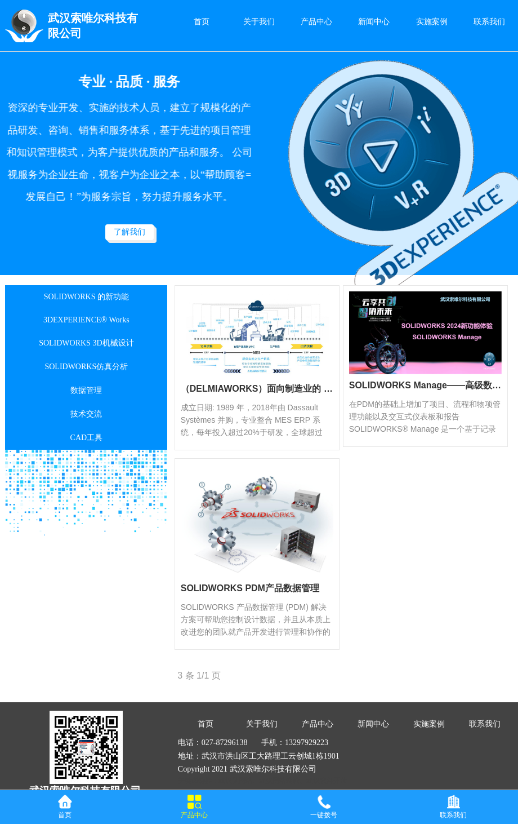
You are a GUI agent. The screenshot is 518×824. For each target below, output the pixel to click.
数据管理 (86, 390)
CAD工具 (86, 437)
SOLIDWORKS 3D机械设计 (86, 343)
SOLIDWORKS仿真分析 (86, 366)
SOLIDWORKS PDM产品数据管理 (250, 588)
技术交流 (86, 414)
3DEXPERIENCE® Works (86, 320)
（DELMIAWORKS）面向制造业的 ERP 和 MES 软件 (257, 388)
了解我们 (129, 232)
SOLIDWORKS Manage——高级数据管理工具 (425, 385)
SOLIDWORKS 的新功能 (86, 297)
